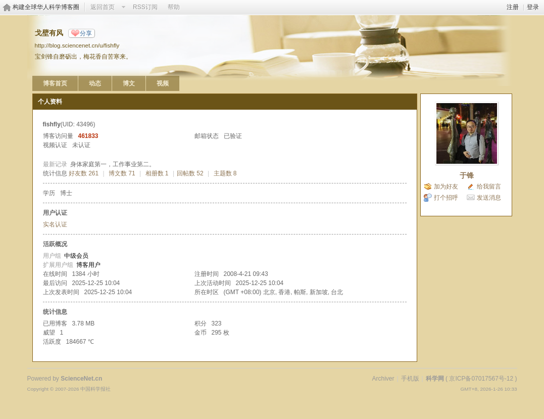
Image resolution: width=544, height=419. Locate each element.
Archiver (383, 378)
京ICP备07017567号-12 (481, 378)
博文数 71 (122, 173)
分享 (86, 33)
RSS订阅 (145, 7)
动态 (95, 83)
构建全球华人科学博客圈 (46, 7)
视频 (163, 83)
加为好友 (446, 186)
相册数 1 (157, 173)
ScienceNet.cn (81, 378)
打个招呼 (446, 197)
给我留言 (489, 186)
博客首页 (55, 83)
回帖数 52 (190, 173)
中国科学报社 (95, 389)
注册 (513, 7)
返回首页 (102, 7)
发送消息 (489, 197)
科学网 (435, 378)
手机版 (410, 378)
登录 (533, 7)
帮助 (174, 7)
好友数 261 (83, 173)
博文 (129, 83)
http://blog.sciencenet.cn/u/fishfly (77, 45)
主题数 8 (225, 173)
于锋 (467, 175)
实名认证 (55, 224)
